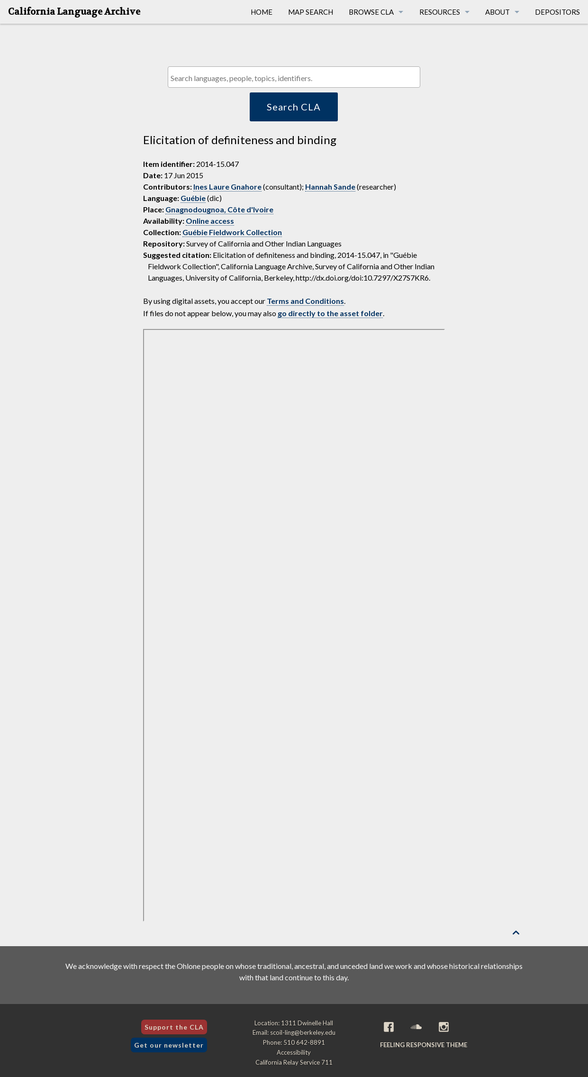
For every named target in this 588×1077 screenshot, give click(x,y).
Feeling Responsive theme (423, 1045)
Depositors (557, 12)
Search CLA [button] (294, 106)
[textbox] (296, 78)
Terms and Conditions (305, 300)
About (497, 12)
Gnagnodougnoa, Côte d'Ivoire (219, 209)
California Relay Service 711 (294, 1062)
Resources (439, 12)
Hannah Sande (330, 186)
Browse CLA (371, 12)
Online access (210, 220)
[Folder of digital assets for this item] (294, 625)
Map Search (310, 12)
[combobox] (294, 77)
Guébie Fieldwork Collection (232, 232)
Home (261, 12)
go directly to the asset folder (330, 313)
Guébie (193, 197)
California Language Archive (74, 12)
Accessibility (294, 1052)
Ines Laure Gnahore (227, 186)
